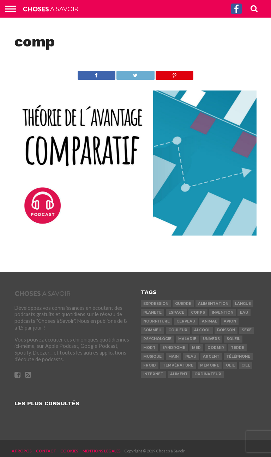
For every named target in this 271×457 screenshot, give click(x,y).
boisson (226, 330)
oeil (230, 365)
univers (211, 339)
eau (244, 312)
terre (237, 347)
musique (152, 356)
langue (243, 303)
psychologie (157, 339)
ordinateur (207, 374)
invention (222, 312)
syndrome (173, 347)
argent (211, 356)
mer (196, 347)
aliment (179, 374)
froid (149, 365)
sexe (247, 330)
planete (152, 312)
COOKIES (69, 451)
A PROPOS (22, 451)
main (173, 356)
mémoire (209, 365)
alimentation (213, 303)
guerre (183, 303)
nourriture (156, 321)
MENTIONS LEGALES (102, 451)
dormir (215, 347)
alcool (202, 330)
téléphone (238, 356)
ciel (245, 365)
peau (190, 356)
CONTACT (46, 451)
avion (230, 321)
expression (155, 303)
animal (209, 321)
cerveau (185, 321)
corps (198, 312)
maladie (187, 339)
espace (176, 312)
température (178, 365)
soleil (233, 339)
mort (149, 347)
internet (153, 374)
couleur (177, 330)
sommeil (152, 330)
